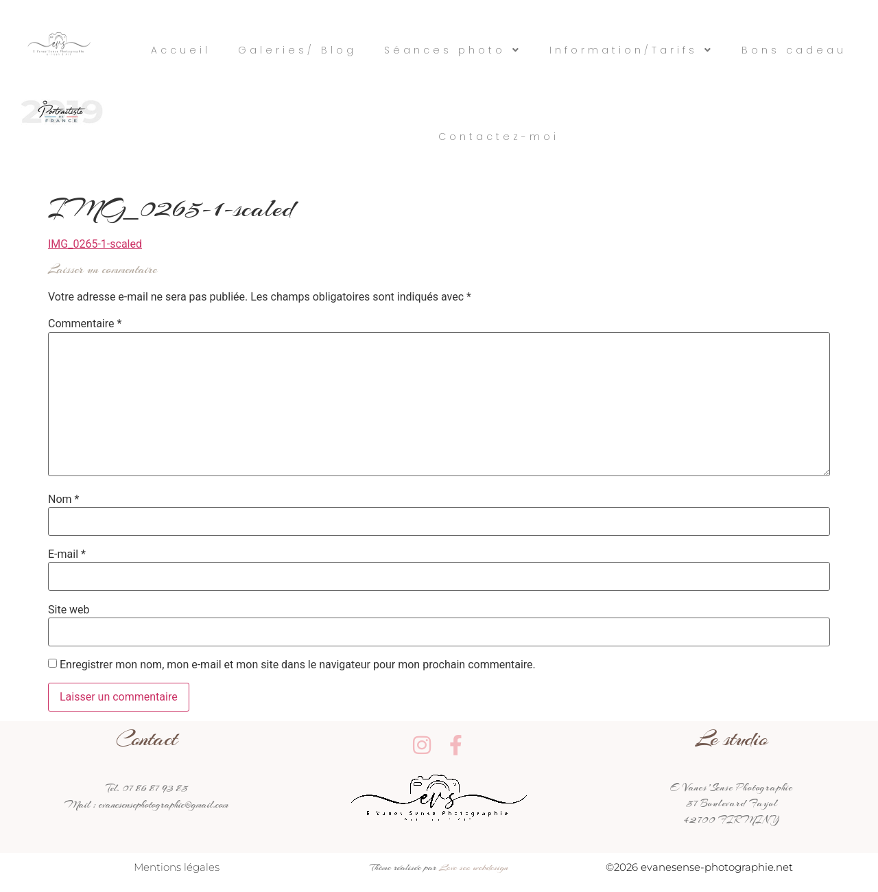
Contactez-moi (498, 136)
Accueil (181, 50)
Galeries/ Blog (297, 50)
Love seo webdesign (473, 866)
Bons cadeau (793, 50)
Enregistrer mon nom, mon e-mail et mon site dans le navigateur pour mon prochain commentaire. (298, 664)
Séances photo (453, 50)
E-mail (67, 554)
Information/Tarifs (631, 50)
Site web (69, 610)
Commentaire (84, 323)
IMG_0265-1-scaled (95, 243)
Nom (63, 499)
